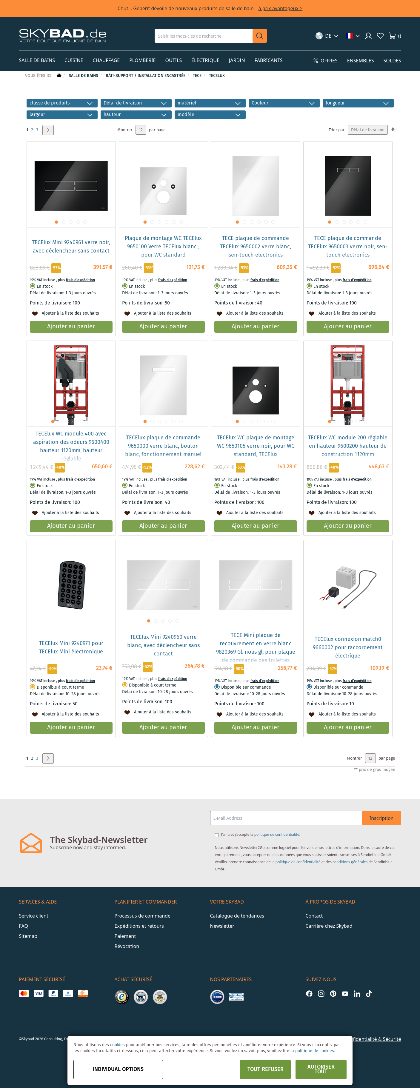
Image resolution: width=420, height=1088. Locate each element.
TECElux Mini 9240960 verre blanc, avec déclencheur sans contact (163, 645)
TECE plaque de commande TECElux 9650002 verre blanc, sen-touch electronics (255, 246)
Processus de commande (142, 915)
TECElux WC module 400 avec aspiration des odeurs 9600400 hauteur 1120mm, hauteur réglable (71, 446)
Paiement (125, 936)
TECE (198, 76)
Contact (314, 915)
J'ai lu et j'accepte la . (260, 834)
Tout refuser (265, 1069)
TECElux (217, 76)
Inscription (382, 818)
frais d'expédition (80, 280)
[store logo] (62, 35)
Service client (33, 915)
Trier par (336, 130)
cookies (117, 1045)
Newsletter (222, 926)
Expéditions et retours (139, 926)
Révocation (127, 946)
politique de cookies (314, 1051)
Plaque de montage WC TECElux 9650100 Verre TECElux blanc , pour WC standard (163, 246)
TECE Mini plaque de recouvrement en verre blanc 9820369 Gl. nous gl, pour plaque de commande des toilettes (255, 648)
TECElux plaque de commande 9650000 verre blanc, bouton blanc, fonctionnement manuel (163, 446)
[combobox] (204, 36)
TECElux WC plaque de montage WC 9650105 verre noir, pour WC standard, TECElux (255, 446)
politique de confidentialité (276, 834)
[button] (327, 35)
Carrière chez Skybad (329, 926)
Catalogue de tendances (237, 915)
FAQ (23, 926)
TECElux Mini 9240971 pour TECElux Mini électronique (71, 647)
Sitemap (28, 936)
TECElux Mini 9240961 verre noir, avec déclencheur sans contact (71, 246)
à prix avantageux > (281, 8)
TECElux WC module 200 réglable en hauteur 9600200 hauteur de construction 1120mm (347, 446)
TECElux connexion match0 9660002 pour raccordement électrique (348, 647)
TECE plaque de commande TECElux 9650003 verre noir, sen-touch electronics (347, 246)
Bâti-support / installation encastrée (146, 76)
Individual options (118, 1069)
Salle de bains (84, 76)
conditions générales (350, 861)
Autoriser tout (321, 1069)
